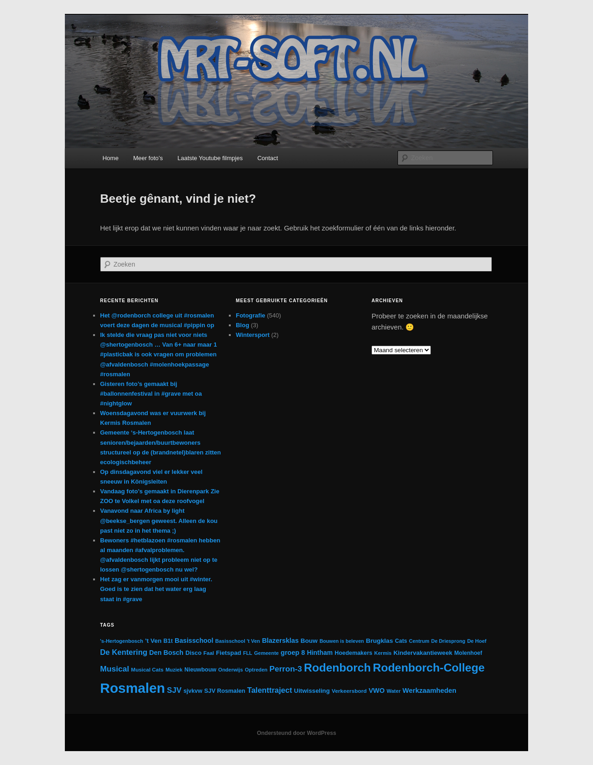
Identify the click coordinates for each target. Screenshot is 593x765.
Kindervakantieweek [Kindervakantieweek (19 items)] (422, 652)
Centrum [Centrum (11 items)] (419, 641)
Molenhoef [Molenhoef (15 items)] (468, 653)
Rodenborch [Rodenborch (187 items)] (337, 667)
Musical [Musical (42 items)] (114, 669)
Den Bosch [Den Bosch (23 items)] (166, 652)
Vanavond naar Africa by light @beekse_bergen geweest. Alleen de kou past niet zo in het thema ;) (159, 520)
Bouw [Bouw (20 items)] (309, 640)
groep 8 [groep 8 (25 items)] (293, 652)
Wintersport (253, 334)
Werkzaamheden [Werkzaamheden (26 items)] (429, 690)
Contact (267, 158)
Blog (242, 325)
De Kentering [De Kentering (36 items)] (123, 652)
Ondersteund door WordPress (296, 733)
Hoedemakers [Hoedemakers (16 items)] (353, 653)
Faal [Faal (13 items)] (208, 653)
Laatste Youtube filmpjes (210, 158)
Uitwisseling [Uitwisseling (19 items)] (312, 690)
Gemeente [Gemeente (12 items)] (266, 653)
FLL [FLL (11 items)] (247, 653)
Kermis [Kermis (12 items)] (382, 653)
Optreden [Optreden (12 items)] (256, 669)
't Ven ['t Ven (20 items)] (153, 640)
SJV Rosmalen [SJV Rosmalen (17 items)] (225, 690)
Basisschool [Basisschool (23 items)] (194, 640)
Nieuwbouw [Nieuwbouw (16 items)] (200, 669)
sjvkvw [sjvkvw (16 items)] (192, 691)
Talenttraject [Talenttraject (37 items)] (269, 690)
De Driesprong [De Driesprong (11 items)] (448, 641)
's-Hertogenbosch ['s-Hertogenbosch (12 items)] (121, 641)
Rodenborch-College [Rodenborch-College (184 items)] (429, 667)
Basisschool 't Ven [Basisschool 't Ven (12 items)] (237, 641)
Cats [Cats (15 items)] (401, 641)
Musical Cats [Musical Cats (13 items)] (147, 669)
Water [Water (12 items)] (394, 691)
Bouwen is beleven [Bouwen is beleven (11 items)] (342, 641)
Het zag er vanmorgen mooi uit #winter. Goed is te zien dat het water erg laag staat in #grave (156, 589)
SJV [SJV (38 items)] (174, 690)
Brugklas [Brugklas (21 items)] (379, 640)
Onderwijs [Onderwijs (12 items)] (230, 669)
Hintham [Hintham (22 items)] (320, 652)
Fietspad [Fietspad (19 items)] (228, 652)
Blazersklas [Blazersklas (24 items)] (280, 640)
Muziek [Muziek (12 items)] (174, 669)
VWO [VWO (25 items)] (377, 690)
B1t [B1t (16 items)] (168, 641)
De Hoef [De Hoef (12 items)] (476, 641)
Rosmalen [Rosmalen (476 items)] (132, 688)
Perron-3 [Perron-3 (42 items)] (286, 669)
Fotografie (250, 315)
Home (110, 158)
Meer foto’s (148, 158)
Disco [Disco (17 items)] (193, 652)
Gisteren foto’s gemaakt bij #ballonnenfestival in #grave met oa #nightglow (151, 393)
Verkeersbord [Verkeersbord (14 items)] (349, 691)
